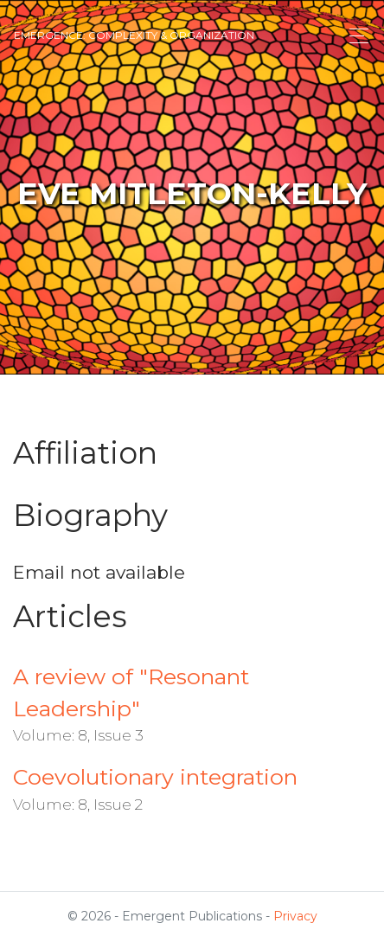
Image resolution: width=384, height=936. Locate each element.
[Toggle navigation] (354, 36)
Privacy (295, 916)
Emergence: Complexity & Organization (134, 35)
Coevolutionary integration (155, 777)
